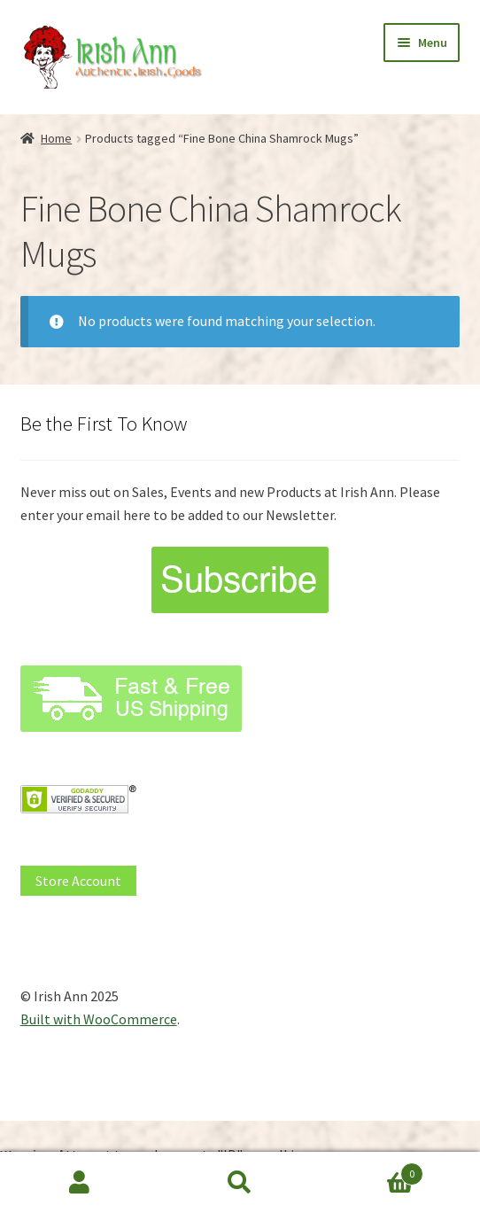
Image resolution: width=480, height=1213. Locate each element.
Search (240, 1183)
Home (56, 138)
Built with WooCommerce (98, 1019)
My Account (80, 1183)
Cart (371, 1170)
